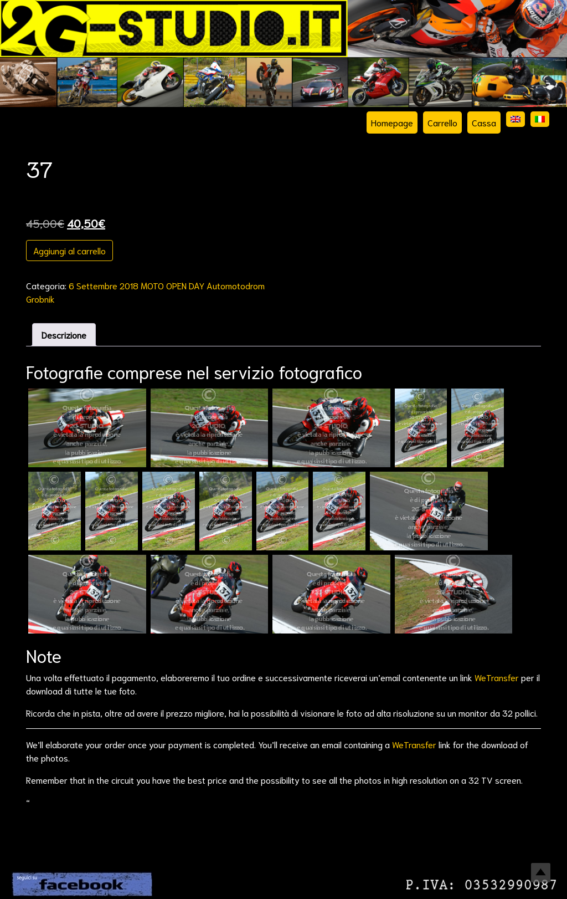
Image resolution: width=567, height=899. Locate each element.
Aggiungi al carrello (69, 250)
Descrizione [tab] (64, 334)
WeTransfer (497, 677)
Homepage (392, 122)
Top (540, 872)
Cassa (484, 122)
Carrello (442, 122)
